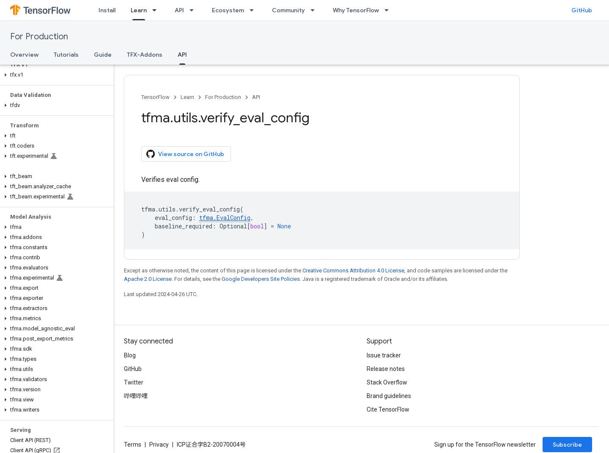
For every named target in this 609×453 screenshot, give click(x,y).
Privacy (159, 444)
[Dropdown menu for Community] (315, 10)
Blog (130, 355)
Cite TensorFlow (388, 409)
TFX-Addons (144, 54)
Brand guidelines (389, 396)
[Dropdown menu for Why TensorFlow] (389, 10)
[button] (55, 75)
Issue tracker (384, 355)
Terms (132, 444)
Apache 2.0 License (148, 279)
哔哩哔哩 (136, 396)
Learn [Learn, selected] (139, 10)
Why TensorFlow (356, 10)
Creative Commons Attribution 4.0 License (353, 270)
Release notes (386, 368)
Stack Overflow (387, 382)
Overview (24, 54)
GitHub (581, 10)
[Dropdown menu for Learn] (157, 10)
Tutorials (66, 54)
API (179, 10)
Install (107, 10)
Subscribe (567, 444)
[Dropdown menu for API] (194, 10)
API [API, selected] (182, 54)
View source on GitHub (185, 154)
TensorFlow (155, 97)
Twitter (133, 382)
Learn (187, 97)
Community (288, 10)
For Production (39, 36)
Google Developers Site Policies (261, 279)
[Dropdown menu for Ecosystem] (254, 10)
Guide (103, 54)
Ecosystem (228, 10)
